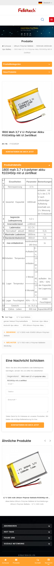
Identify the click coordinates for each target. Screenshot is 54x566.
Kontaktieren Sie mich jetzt (20, 151)
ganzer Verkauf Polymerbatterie (16, 321)
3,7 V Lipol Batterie (23, 317)
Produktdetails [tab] (27, 165)
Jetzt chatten (27, 562)
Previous (44, 439)
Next (49, 439)
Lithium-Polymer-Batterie (23, 46)
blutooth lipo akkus (11, 325)
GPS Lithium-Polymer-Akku (33, 325)
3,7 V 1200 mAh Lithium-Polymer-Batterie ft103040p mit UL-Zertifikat (27, 498)
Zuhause (6, 46)
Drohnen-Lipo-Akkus (40, 321)
